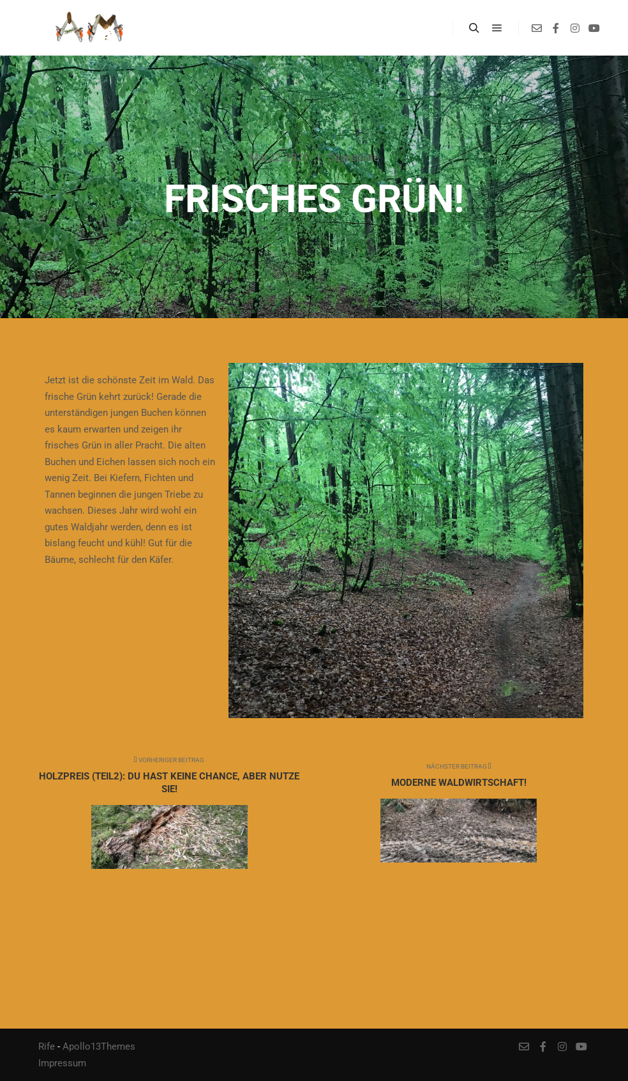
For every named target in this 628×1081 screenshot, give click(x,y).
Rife (46, 1046)
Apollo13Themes (99, 1046)
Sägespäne (353, 157)
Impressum (62, 1063)
